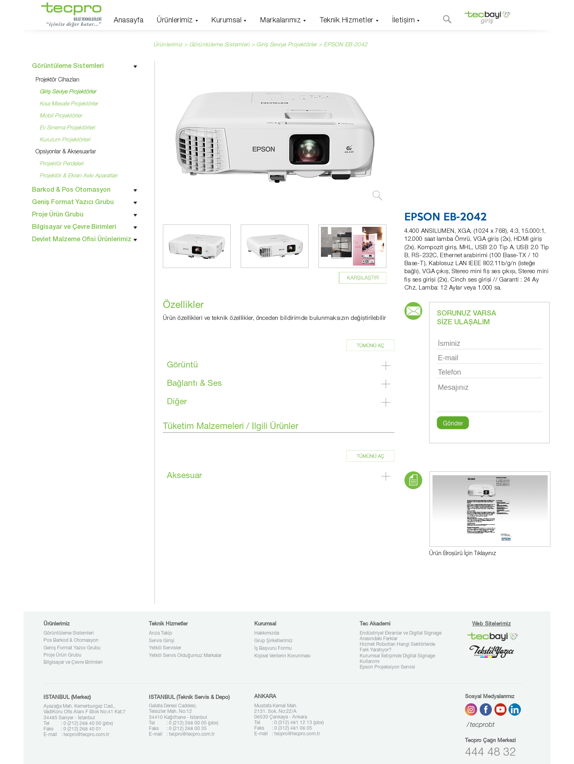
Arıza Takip (160, 633)
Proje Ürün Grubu (62, 655)
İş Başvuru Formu (273, 648)
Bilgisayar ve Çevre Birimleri (73, 662)
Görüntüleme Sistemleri (69, 633)
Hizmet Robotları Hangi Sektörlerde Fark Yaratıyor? (397, 647)
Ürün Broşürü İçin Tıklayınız (462, 554)
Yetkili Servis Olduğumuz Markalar (185, 655)
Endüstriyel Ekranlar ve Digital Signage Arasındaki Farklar (400, 636)
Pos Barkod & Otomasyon (71, 640)
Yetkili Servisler (165, 648)
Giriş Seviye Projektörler (286, 45)
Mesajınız (489, 396)
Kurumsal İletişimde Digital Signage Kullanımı (397, 659)
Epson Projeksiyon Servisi (387, 667)
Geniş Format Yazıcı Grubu (72, 648)
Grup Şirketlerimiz (273, 641)
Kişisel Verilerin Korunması (282, 656)
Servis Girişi (161, 641)
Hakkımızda (266, 633)
